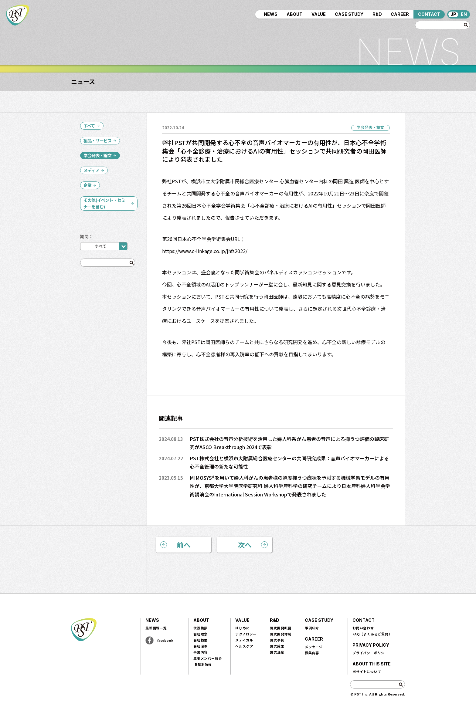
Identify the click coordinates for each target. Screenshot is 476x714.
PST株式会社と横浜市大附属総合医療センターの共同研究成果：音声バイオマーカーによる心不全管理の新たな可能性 (289, 462)
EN (464, 14)
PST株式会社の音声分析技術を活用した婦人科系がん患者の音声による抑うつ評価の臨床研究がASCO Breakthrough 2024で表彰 (289, 443)
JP (453, 14)
